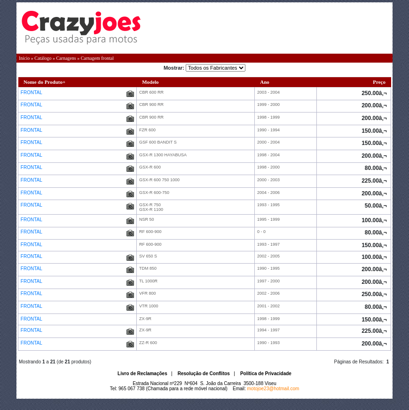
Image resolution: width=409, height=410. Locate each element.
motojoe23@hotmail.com (273, 388)
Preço (379, 82)
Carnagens (66, 58)
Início (24, 58)
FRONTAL (32, 92)
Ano (264, 82)
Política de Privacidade (265, 373)
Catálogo (42, 58)
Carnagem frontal (97, 58)
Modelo (150, 82)
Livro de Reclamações (142, 373)
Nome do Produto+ (44, 82)
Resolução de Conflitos (204, 373)
